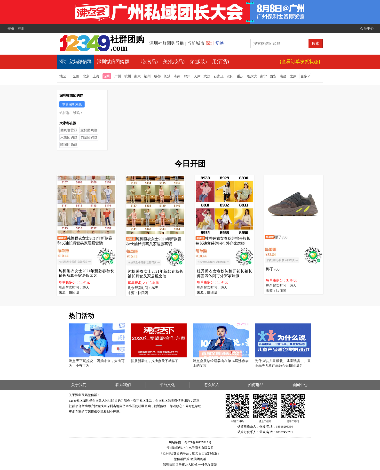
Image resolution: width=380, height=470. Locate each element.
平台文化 (167, 385)
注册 (21, 28)
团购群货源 (68, 130)
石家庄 (219, 76)
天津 (197, 76)
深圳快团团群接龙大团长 (180, 464)
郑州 (187, 76)
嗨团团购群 (68, 145)
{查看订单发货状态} (300, 61)
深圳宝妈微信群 (75, 61)
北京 (86, 76)
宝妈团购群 (88, 130)
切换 (219, 43)
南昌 (283, 76)
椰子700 (272, 269)
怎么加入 (211, 385)
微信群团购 (182, 459)
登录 (11, 28)
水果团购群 (68, 137)
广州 (117, 76)
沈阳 (230, 76)
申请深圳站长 (72, 104)
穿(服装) (198, 61)
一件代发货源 (207, 464)
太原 (293, 76)
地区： (64, 76)
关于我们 (79, 385)
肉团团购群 (88, 137)
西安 (273, 76)
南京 (137, 76)
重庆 (240, 76)
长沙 (167, 76)
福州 (147, 76)
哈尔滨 (252, 76)
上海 (96, 76)
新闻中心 (300, 385)
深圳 (210, 43)
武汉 (207, 76)
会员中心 (367, 28)
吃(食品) (149, 61)
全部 (76, 76)
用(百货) (220, 61)
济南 (177, 76)
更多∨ (305, 76)
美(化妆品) (174, 61)
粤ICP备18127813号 (197, 442)
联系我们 (123, 385)
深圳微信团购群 (113, 61)
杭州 (127, 76)
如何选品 (255, 385)
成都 (157, 76)
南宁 (263, 76)
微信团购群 (198, 459)
